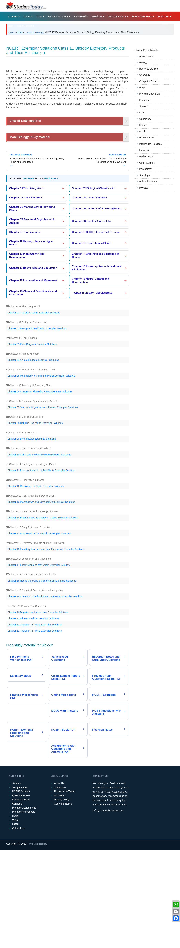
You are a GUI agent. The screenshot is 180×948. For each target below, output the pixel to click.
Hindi (142, 179)
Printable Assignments (24, 905)
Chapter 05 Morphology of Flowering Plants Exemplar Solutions (41, 472)
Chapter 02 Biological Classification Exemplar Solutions (37, 425)
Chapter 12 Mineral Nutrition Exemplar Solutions (33, 715)
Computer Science (149, 129)
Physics (143, 235)
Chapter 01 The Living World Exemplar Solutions (33, 409)
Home (11, 32)
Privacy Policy (61, 897)
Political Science (148, 229)
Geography (145, 167)
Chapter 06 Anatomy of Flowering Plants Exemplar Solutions (40, 488)
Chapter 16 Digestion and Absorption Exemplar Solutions (38, 709)
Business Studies (148, 116)
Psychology (145, 217)
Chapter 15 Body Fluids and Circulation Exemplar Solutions (39, 630)
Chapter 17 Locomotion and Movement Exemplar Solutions (39, 662)
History (143, 173)
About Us (59, 881)
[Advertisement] (90, 63)
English (143, 135)
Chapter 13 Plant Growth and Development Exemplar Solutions (41, 598)
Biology (40, 32)
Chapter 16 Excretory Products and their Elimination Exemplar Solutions (46, 646)
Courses (13, 16)
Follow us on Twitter (64, 889)
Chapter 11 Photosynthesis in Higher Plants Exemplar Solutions (41, 567)
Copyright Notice (63, 901)
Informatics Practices (150, 192)
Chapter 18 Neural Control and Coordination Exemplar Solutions (42, 677)
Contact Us (60, 885)
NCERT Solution (21, 889)
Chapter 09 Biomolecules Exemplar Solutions (32, 535)
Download (80, 16)
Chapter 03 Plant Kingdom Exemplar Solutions (32, 441)
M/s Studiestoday (38, 941)
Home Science (147, 185)
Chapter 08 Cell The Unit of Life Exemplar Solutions (35, 520)
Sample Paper (20, 885)
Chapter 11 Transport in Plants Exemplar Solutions (35, 721)
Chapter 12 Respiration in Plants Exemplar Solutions (36, 583)
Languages (145, 198)
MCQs (15, 922)
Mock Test (163, 16)
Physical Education (149, 141)
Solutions (96, 16)
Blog (10, 25)
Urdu (141, 160)
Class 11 (29, 32)
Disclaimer (59, 893)
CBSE (27, 16)
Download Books (21, 897)
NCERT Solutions (58, 16)
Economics (145, 148)
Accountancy (146, 104)
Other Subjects (147, 210)
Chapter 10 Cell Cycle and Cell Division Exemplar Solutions (39, 551)
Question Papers (21, 893)
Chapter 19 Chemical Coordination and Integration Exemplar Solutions (45, 693)
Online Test (18, 926)
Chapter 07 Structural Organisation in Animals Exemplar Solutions (43, 504)
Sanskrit (143, 154)
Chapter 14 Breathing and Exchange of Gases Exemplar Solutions (43, 614)
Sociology (144, 223)
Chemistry (144, 123)
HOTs (15, 913)
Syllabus (16, 881)
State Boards (24, 25)
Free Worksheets (142, 16)
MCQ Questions (117, 16)
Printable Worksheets (23, 909)
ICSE (39, 16)
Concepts (17, 901)
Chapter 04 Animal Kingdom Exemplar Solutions (33, 457)
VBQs (15, 917)
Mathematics (146, 204)
